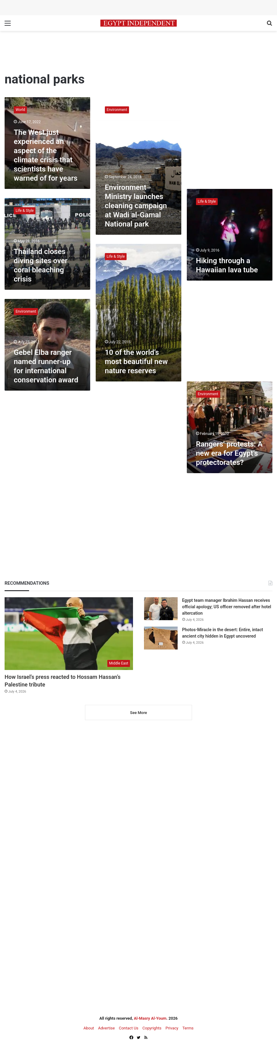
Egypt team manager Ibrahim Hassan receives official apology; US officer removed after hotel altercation (226, 607)
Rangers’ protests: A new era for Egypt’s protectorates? (229, 453)
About (88, 1028)
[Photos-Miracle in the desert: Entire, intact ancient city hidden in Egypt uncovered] (161, 638)
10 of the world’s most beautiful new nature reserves (136, 361)
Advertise (106, 1028)
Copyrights (151, 1028)
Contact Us (128, 1028)
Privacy (171, 1028)
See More (138, 712)
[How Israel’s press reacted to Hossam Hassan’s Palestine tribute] (69, 633)
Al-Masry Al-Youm (150, 1018)
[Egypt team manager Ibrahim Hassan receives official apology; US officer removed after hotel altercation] (161, 608)
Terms (188, 1028)
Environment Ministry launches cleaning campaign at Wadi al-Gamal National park (136, 205)
